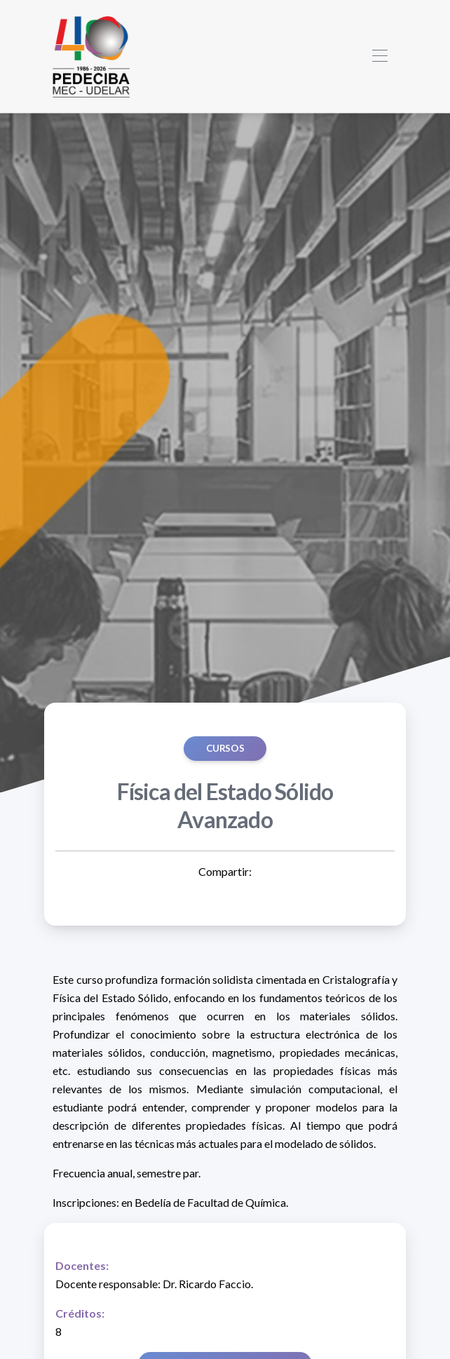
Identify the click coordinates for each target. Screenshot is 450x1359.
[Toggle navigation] (379, 56)
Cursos (225, 748)
